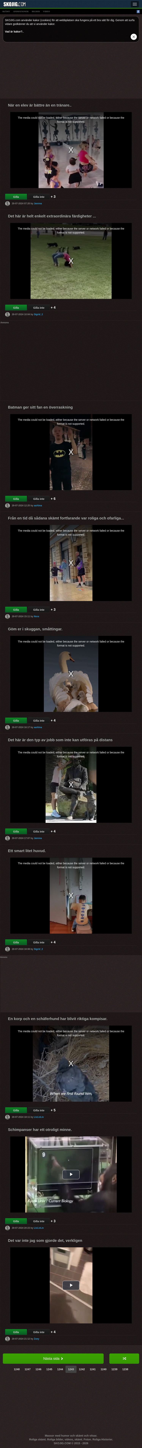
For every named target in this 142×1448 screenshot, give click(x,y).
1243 (71, 1369)
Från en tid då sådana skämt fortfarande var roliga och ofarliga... (66, 518)
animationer (20, 11)
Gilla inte (38, 196)
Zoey (36, 1338)
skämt (6, 11)
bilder (36, 11)
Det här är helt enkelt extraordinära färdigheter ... (52, 216)
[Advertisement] (71, 71)
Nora (36, 616)
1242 (82, 1369)
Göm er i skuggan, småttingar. (35, 629)
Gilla (16, 196)
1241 (93, 1369)
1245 (49, 1369)
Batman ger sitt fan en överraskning (40, 407)
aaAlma (38, 505)
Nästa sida (53, 1359)
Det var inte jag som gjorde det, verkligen (45, 1240)
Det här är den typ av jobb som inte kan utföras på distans (60, 740)
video (46, 11)
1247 (28, 1369)
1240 (103, 1369)
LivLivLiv (39, 1117)
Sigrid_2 (38, 314)
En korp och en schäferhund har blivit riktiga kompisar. (57, 1019)
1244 (60, 1369)
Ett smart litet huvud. (27, 851)
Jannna (38, 203)
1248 (17, 1369)
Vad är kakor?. (14, 31)
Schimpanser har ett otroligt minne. (40, 1130)
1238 (125, 1369)
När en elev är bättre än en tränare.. (40, 105)
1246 (38, 1369)
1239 (114, 1369)
